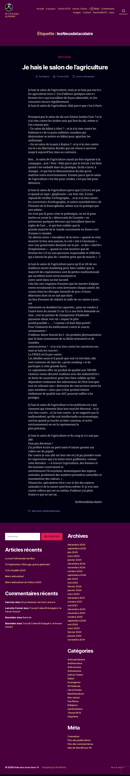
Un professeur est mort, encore (38, 603)
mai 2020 (73, 626)
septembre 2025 (77, 550)
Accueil (40, 9)
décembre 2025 (76, 546)
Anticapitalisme (76, 661)
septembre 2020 (77, 622)
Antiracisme (74, 668)
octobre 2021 (75, 603)
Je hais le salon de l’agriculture (65, 69)
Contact (87, 13)
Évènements (108, 9)
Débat (71, 680)
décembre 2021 (76, 599)
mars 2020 (74, 629)
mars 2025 (74, 557)
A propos (50, 9)
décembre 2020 (76, 610)
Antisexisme (74, 672)
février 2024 (74, 588)
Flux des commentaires (80, 745)
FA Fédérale (74, 687)
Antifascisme (75, 665)
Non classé (65, 58)
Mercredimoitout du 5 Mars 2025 (23, 583)
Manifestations (76, 695)
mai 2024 (73, 584)
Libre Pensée (75, 691)
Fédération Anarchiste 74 (28, 769)
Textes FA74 (63, 9)
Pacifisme (73, 703)
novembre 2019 (76, 641)
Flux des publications (79, 741)
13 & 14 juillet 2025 (15, 572)
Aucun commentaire (85, 78)
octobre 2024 (75, 572)
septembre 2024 (77, 576)
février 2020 (75, 633)
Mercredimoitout (14, 578)
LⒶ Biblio (94, 9)
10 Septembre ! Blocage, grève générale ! (27, 566)
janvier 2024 (75, 591)
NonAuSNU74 (100, 13)
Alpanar (45, 78)
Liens (111, 13)
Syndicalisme (75, 710)
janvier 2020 (75, 637)
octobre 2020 (75, 618)
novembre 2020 (76, 614)
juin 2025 (73, 553)
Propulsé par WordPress (57, 769)
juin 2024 (73, 580)
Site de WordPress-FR (80, 749)
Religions (73, 706)
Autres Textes (79, 9)
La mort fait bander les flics (20, 560)
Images (77, 13)
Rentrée (27, 619)
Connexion (73, 738)
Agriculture (37, 512)
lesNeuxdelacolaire (52, 512)
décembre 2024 (76, 565)
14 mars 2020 (62, 78)
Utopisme (73, 718)
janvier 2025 (75, 561)
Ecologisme (74, 684)
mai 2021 (73, 607)
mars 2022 (73, 595)
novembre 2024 (76, 569)
